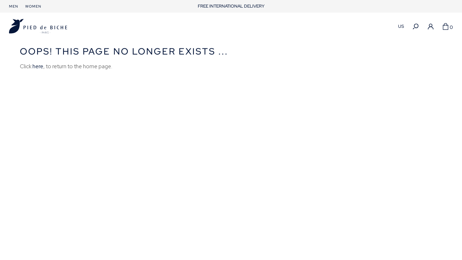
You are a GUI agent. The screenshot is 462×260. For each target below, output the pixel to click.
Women (33, 6)
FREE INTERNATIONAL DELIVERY (231, 6)
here (37, 66)
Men (13, 6)
